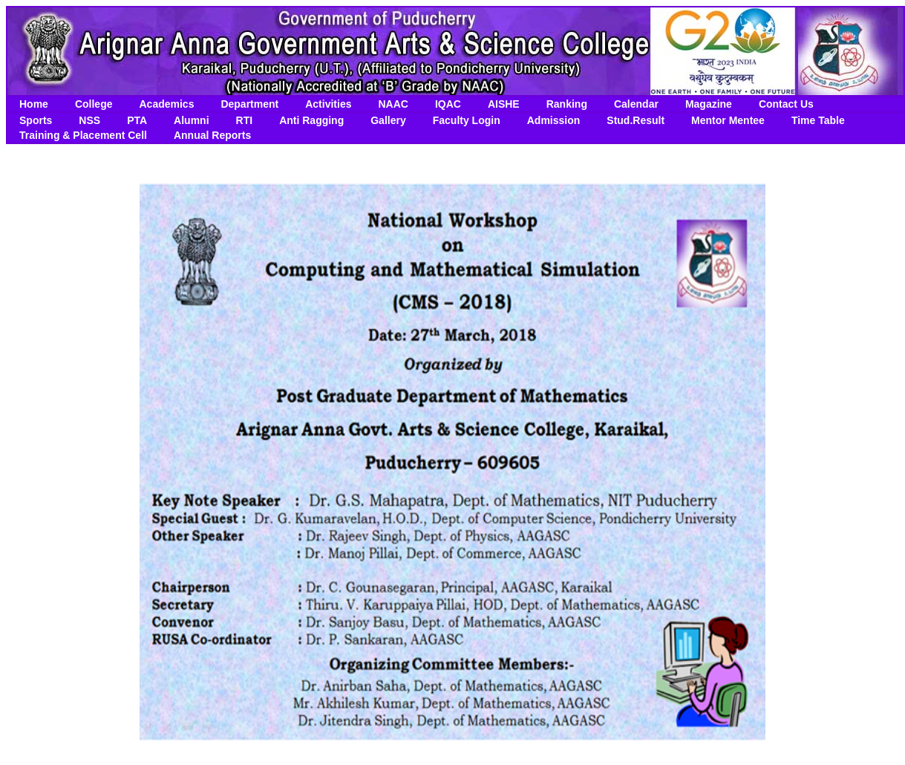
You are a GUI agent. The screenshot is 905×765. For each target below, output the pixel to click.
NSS (89, 120)
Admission (554, 120)
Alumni (191, 120)
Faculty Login (466, 120)
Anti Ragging (311, 120)
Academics (166, 104)
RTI (244, 120)
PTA (137, 120)
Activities (328, 104)
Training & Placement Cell (83, 135)
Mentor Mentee (728, 120)
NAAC (393, 104)
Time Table (818, 120)
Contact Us (786, 104)
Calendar (636, 104)
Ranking (566, 104)
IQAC (448, 104)
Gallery (387, 120)
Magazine (708, 104)
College (94, 104)
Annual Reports (212, 135)
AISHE (504, 104)
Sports (35, 120)
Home (33, 104)
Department (249, 104)
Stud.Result (635, 120)
